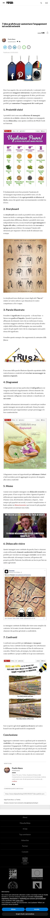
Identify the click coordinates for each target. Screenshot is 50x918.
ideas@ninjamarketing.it (31, 803)
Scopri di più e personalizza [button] (25, 914)
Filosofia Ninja (25, 823)
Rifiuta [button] (13, 909)
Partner (25, 846)
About (25, 817)
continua (14, 781)
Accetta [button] (36, 909)
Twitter (18, 799)
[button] (47, 32)
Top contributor (25, 834)
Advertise (25, 840)
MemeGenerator (20, 505)
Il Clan (25, 829)
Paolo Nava (17, 768)
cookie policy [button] (19, 900)
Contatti (25, 852)
